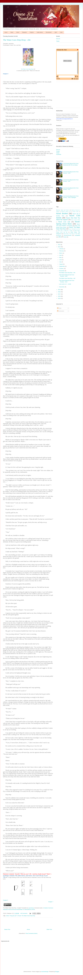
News (12, 32)
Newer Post (7, 929)
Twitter (57, 41)
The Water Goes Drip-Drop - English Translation (15, 908)
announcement (67, 235)
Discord (58, 38)
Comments (60, 311)
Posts (59, 308)
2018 (59, 296)
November (62, 270)
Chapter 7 (50, 901)
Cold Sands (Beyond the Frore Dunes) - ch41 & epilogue (71, 196)
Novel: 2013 (75, 211)
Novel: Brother (62, 213)
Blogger (57, 971)
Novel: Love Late (64, 222)
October (61, 268)
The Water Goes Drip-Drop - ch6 (67, 278)
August (61, 264)
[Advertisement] (68, 96)
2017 (59, 294)
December (62, 287)
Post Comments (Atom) (31, 933)
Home (6, 32)
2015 (59, 289)
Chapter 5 (5, 900)
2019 (59, 298)
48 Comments (23, 913)
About (17, 32)
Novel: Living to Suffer (75, 219)
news (65, 237)
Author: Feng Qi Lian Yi (11, 915)
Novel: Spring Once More (68, 223)
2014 (59, 246)
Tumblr (58, 151)
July (60, 262)
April (60, 255)
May (60, 257)
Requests (24, 32)
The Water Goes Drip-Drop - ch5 (67, 272)
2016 (59, 291)
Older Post (49, 929)
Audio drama (40, 32)
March (61, 253)
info (60, 237)
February (61, 251)
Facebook (58, 154)
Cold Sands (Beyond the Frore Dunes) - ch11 (66, 281)
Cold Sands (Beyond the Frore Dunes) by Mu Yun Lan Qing (71, 164)
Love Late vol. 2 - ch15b (65, 284)
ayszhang (31, 908)
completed (77, 235)
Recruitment (49, 32)
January (61, 248)
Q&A (56, 32)
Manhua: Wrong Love (66, 211)
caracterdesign (44, 971)
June (60, 259)
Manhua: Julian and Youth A (62, 210)
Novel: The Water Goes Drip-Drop (26, 915)
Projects (32, 32)
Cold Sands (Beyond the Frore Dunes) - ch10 (66, 275)
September (62, 266)
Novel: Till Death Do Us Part (74, 229)
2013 (59, 244)
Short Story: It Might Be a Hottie (65, 230)
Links (61, 32)
